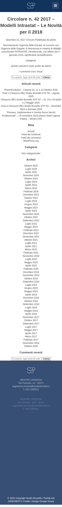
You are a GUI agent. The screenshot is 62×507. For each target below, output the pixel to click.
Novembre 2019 (31, 275)
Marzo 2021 (31, 249)
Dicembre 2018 (31, 297)
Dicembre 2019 (31, 272)
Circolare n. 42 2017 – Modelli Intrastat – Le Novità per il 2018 (31, 25)
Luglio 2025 (31, 169)
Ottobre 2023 (31, 198)
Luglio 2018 (31, 307)
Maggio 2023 (31, 207)
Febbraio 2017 (30, 339)
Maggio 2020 (31, 262)
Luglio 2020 (31, 259)
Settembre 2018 (31, 304)
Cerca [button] (46, 77)
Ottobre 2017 (31, 320)
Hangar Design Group (42, 501)
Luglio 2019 (31, 285)
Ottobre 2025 (31, 165)
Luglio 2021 (31, 243)
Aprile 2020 (31, 265)
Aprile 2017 (31, 333)
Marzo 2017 (31, 336)
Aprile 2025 (31, 172)
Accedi (30, 131)
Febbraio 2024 (30, 191)
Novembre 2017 (31, 317)
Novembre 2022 (31, 214)
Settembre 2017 (31, 323)
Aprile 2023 (31, 210)
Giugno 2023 (31, 204)
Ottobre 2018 (31, 301)
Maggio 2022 (31, 227)
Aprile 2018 (31, 314)
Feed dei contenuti (31, 134)
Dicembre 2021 (31, 233)
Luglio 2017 (31, 327)
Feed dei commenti (31, 137)
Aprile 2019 (31, 294)
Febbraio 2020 (30, 268)
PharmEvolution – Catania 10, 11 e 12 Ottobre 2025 (31, 90)
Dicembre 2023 (31, 194)
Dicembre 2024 (31, 175)
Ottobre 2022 (31, 217)
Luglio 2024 (31, 181)
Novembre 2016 (31, 343)
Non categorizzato (31, 153)
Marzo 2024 (31, 188)
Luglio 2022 (31, 223)
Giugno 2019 (31, 288)
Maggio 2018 (31, 310)
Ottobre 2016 (31, 346)
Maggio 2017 (31, 330)
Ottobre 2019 (31, 278)
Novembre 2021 (31, 236)
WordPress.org (31, 140)
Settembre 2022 (31, 220)
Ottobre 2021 (31, 240)
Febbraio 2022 (30, 230)
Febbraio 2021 (30, 252)
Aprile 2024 (31, 185)
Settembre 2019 (31, 281)
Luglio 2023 (31, 201)
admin (53, 39)
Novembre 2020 (31, 256)
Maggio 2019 (31, 291)
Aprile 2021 (31, 246)
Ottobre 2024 (31, 178)
